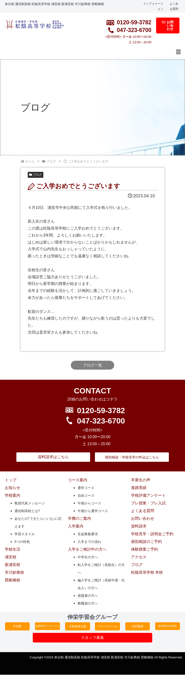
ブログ (35, 174)
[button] (178, 52)
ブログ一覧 (92, 365)
